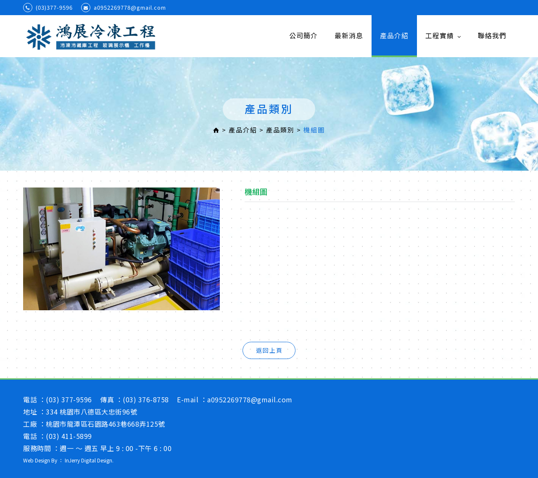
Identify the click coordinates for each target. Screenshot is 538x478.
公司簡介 (303, 35)
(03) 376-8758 (146, 399)
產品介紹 (394, 35)
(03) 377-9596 (69, 399)
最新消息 (349, 35)
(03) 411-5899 (69, 436)
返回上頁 (269, 350)
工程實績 (443, 35)
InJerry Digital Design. (89, 460)
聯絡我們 (492, 35)
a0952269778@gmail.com (123, 7)
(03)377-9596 (48, 7)
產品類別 (280, 129)
